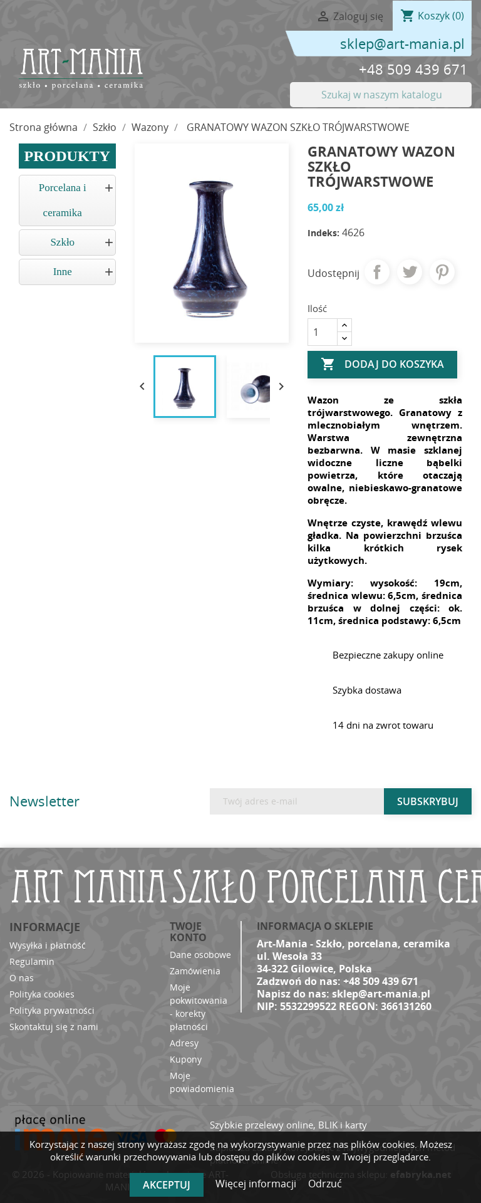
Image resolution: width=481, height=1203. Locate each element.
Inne (62, 272)
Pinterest (442, 271)
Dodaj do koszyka (382, 365)
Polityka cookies (42, 994)
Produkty (67, 156)
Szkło (62, 242)
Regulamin (31, 961)
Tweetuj (409, 271)
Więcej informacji (257, 1183)
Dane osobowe (200, 955)
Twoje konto (188, 931)
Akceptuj (166, 1185)
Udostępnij (377, 271)
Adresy (184, 1043)
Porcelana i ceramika (62, 200)
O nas (21, 978)
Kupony (186, 1059)
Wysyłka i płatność (47, 945)
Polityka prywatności (52, 1010)
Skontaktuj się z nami (53, 1027)
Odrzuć (325, 1183)
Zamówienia (195, 971)
